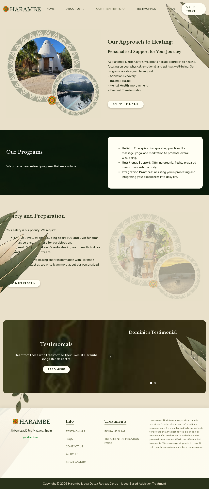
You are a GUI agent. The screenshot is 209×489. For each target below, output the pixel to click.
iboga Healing (114, 431)
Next (195, 357)
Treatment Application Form (121, 441)
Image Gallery (76, 462)
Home (51, 9)
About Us (75, 9)
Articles (72, 454)
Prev (111, 357)
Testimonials (146, 9)
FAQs (69, 439)
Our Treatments (110, 9)
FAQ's (172, 9)
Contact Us (74, 446)
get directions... (31, 437)
